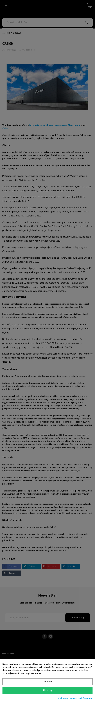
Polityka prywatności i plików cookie (75, 698)
